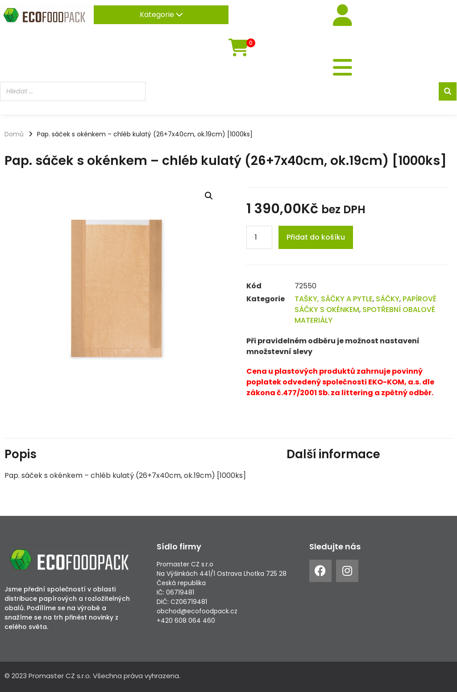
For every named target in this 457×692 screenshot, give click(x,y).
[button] (209, 196)
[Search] (448, 92)
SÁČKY (387, 299)
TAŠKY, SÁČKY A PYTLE (334, 299)
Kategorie (161, 14)
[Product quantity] (259, 237)
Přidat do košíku (316, 237)
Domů (14, 134)
